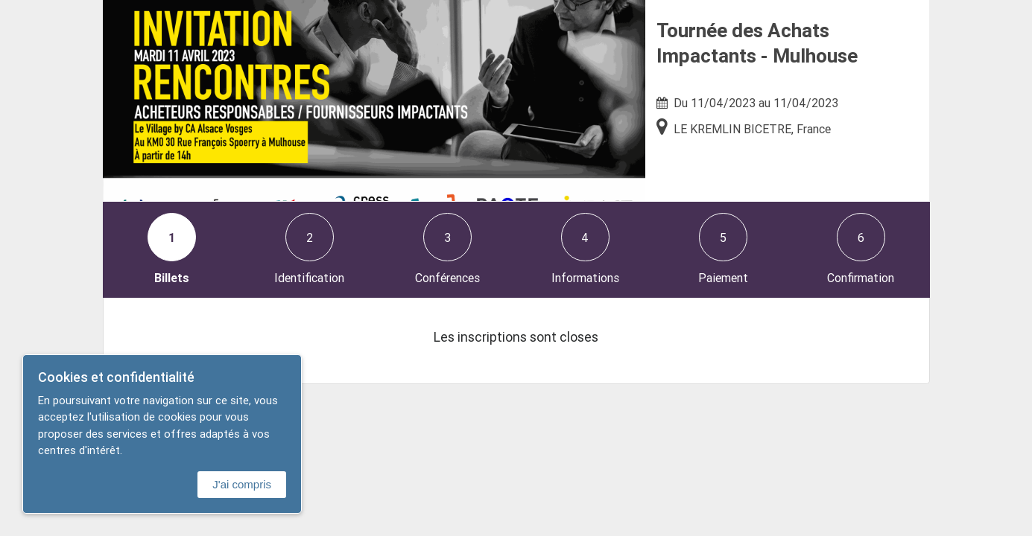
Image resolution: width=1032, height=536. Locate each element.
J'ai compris (241, 484)
